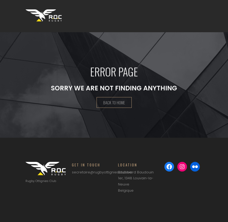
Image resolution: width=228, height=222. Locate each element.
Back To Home (114, 103)
